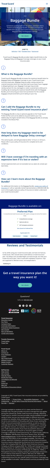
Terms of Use (5, 399)
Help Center (5, 372)
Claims (3, 381)
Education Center (6, 320)
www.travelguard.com (8, 436)
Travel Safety (5, 341)
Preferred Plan (25, 211)
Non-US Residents (7, 331)
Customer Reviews (7, 364)
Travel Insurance (7, 318)
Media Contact (6, 362)
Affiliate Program (6, 360)
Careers (3, 356)
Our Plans (4, 322)
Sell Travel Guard (6, 358)
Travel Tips (4, 343)
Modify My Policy (6, 377)
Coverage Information (8, 326)
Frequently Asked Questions (10, 328)
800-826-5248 (28, 300)
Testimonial (35, 51)
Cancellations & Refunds (9, 379)
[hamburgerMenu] (47, 4)
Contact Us (4, 353)
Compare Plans (6, 324)
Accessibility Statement (31, 399)
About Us (4, 351)
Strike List (4, 383)
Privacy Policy (17, 399)
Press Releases (6, 355)
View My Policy (6, 376)
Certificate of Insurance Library (11, 387)
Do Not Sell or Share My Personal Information (26, 401)
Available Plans (26, 51)
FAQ (19, 51)
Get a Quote (5, 330)
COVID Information (7, 333)
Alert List (4, 385)
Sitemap (11, 403)
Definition (14, 51)
